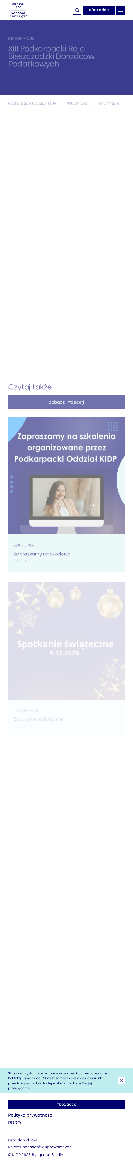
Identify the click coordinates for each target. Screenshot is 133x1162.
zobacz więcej (66, 403)
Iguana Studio (50, 1155)
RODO (14, 1122)
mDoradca (99, 10)
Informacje (21, 40)
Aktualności (77, 104)
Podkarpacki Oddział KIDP (32, 104)
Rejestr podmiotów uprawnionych (40, 1147)
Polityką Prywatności (24, 1078)
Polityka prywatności (30, 1115)
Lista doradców (22, 1140)
